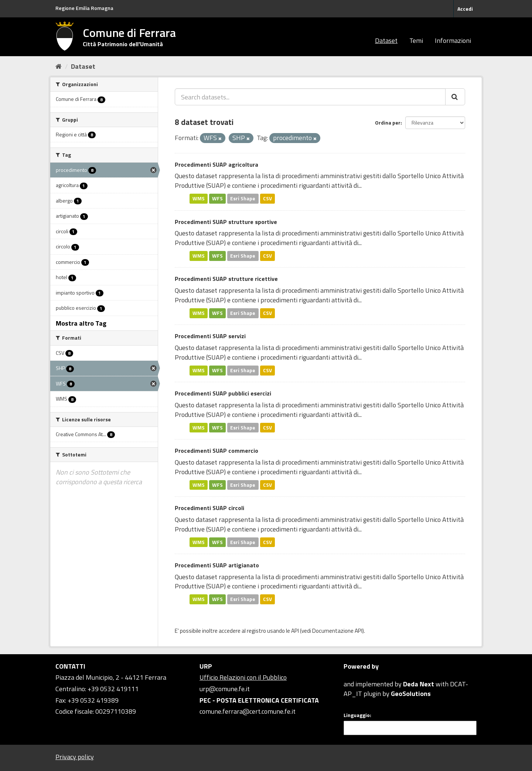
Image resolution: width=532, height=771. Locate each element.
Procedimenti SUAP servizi (210, 336)
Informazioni (453, 40)
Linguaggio (357, 715)
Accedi (465, 9)
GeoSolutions (411, 694)
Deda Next (418, 684)
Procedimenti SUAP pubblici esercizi (223, 393)
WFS (217, 198)
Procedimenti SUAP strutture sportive (226, 221)
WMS (198, 198)
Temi (416, 40)
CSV (267, 198)
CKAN (356, 675)
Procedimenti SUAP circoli (209, 507)
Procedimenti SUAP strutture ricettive (226, 278)
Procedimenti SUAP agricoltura (216, 164)
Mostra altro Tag (81, 323)
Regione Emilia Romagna (84, 8)
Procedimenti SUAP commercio (216, 450)
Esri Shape (242, 198)
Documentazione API (337, 630)
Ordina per (387, 122)
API (295, 630)
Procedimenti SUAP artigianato (217, 565)
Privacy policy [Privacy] (74, 757)
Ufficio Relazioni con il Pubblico (243, 677)
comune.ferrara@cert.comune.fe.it (248, 711)
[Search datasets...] (310, 96)
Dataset (386, 40)
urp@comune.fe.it (225, 689)
